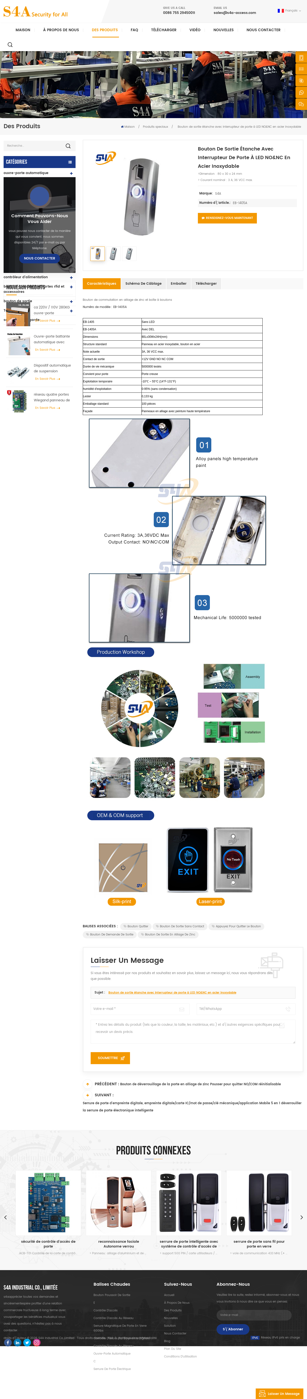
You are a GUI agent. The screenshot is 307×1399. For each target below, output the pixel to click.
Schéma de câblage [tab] (143, 283)
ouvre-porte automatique (26, 173)
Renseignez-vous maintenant (227, 218)
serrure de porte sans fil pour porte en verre (259, 1244)
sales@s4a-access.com (235, 13)
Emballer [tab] (179, 283)
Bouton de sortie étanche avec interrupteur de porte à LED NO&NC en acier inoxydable (172, 992)
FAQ (134, 30)
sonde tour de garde (22, 320)
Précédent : (101, 1084)
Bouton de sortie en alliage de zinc (168, 934)
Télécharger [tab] (206, 283)
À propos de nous (61, 30)
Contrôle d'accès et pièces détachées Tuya (27, 194)
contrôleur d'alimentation (26, 277)
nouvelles (223, 30)
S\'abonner (233, 1329)
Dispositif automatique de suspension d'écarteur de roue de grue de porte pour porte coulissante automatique (52, 523)
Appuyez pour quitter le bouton (236, 926)
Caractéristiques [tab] (101, 283)
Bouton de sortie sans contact (180, 926)
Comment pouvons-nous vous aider (39, 374)
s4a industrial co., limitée (31, 1287)
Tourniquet (13, 310)
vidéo (195, 30)
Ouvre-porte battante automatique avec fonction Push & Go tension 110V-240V (52, 494)
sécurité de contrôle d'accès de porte (48, 1244)
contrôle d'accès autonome (27, 225)
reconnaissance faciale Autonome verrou (118, 1244)
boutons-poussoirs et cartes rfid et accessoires (34, 289)
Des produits (105, 30)
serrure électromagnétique (27, 215)
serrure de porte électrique (27, 244)
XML (110, 1391)
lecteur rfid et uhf (18, 253)
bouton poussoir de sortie (112, 1295)
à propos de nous (176, 1303)
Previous (5, 1217)
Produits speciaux (155, 127)
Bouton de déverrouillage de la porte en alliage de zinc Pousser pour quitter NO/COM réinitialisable (200, 1084)
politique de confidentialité (137, 1391)
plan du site (172, 1349)
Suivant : (98, 1095)
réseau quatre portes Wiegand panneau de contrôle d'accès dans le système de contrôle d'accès (53, 552)
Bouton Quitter (136, 926)
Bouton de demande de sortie (109, 934)
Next (302, 1217)
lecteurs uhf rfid (17, 234)
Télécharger (164, 30)
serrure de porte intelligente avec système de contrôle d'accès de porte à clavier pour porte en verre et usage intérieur (189, 1244)
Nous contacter (264, 30)
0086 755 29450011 (179, 13)
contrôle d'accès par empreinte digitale (122, 1338)
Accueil (169, 1295)
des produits (173, 1310)
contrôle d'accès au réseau (27, 206)
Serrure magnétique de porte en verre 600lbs (120, 1328)
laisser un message (278, 1393)
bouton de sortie (18, 301)
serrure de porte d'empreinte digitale (29, 265)
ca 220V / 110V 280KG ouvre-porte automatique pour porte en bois (52, 465)
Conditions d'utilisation (180, 1356)
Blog (167, 1341)
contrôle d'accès (106, 1310)
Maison (23, 30)
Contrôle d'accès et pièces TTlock (32, 182)
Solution (170, 1326)
